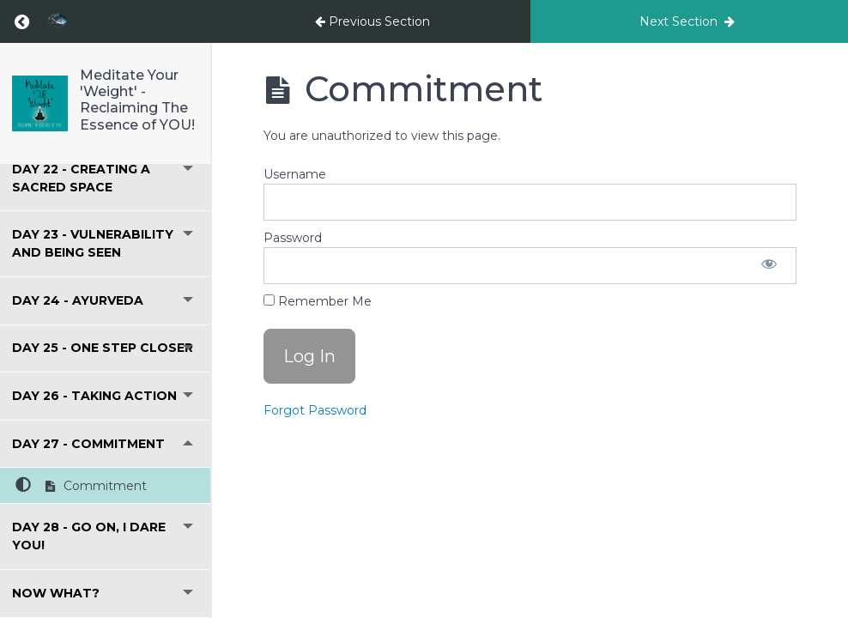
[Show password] (769, 265)
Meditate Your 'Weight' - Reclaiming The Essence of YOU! (137, 100)
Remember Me (317, 301)
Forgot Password (314, 410)
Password (292, 237)
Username (294, 174)
